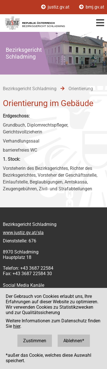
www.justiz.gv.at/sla (23, 232)
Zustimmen (34, 340)
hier (16, 326)
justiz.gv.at (55, 7)
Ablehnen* (73, 340)
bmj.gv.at (91, 7)
